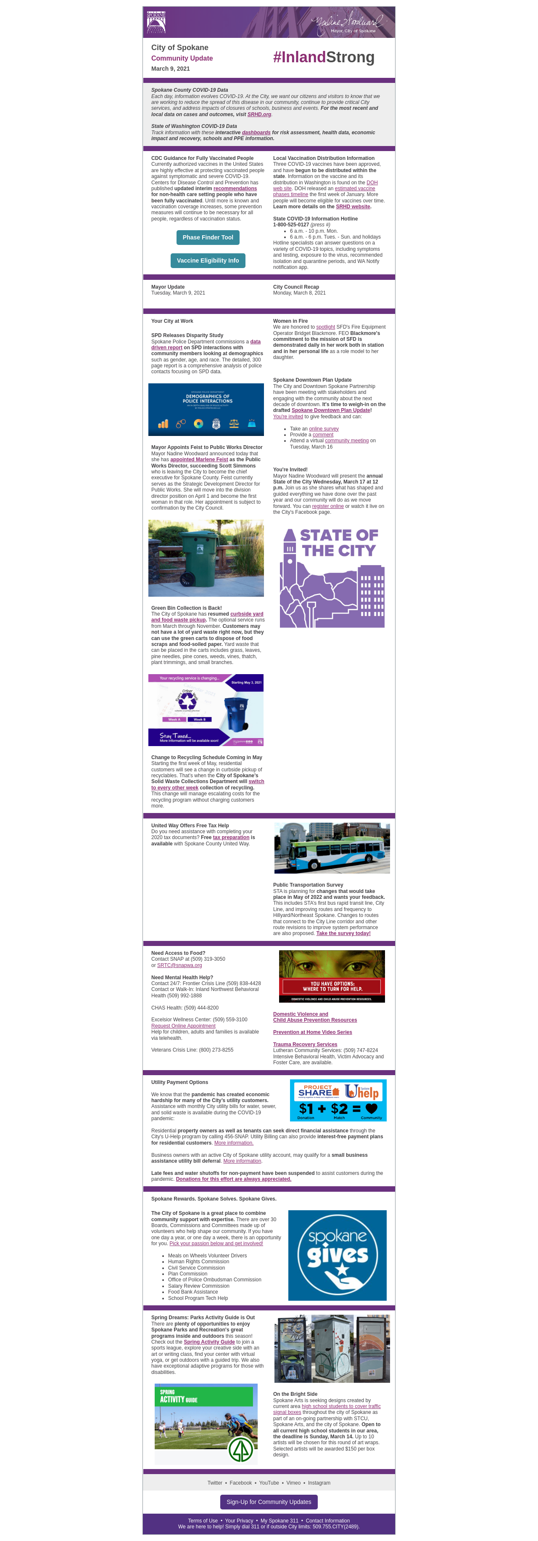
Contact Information (328, 1521)
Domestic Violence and (300, 1014)
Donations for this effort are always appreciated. (234, 1179)
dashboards (256, 133)
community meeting (347, 441)
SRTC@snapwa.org (179, 965)
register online (328, 506)
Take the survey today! (343, 933)
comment (323, 435)
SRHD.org (260, 114)
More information (242, 1161)
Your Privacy (239, 1521)
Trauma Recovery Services (305, 1044)
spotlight (325, 327)
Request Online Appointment (183, 1026)
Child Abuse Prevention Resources (315, 1020)
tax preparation (231, 837)
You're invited (288, 417)
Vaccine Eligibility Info (208, 260)
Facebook (241, 1483)
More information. (233, 1143)
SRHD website (353, 207)
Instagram (319, 1483)
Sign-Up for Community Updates (269, 1501)
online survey (324, 429)
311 (255, 1527)
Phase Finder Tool (208, 237)
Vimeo (294, 1483)
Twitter (215, 1483)
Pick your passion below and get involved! (216, 1243)
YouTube (269, 1483)
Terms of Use (203, 1521)
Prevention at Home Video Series (312, 1032)
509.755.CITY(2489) (336, 1527)
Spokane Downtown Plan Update (331, 410)
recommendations (235, 188)
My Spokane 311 (279, 1521)
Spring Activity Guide (209, 1342)
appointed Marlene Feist (199, 459)
